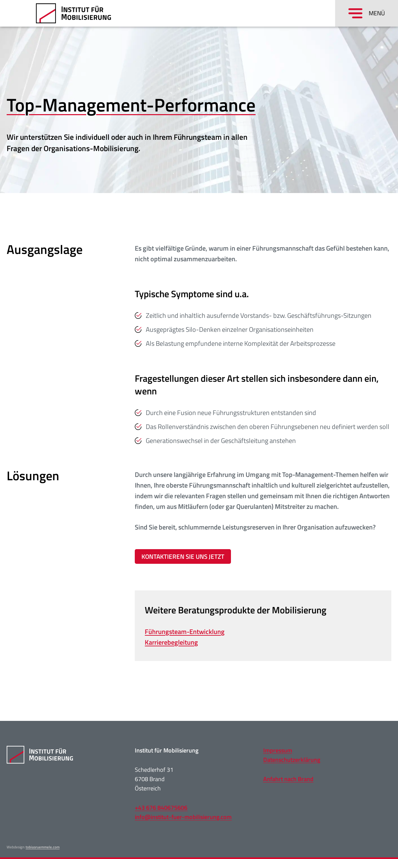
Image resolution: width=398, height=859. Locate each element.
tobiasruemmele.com (43, 847)
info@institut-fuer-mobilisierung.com (183, 816)
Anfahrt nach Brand (288, 778)
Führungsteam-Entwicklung (185, 631)
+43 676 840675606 (161, 807)
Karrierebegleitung (171, 642)
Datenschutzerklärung (291, 759)
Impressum (277, 750)
